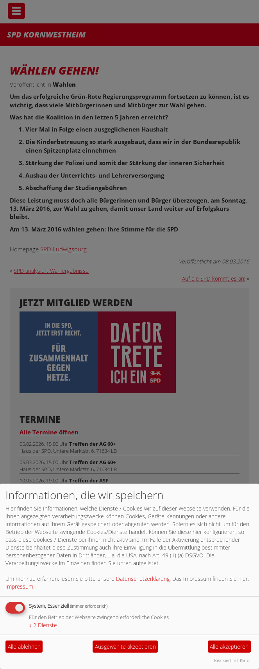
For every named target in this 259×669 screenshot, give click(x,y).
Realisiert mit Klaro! (232, 660)
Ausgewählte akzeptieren (125, 646)
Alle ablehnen (24, 646)
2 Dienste (43, 625)
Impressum (19, 586)
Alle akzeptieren (229, 646)
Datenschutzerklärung (143, 578)
